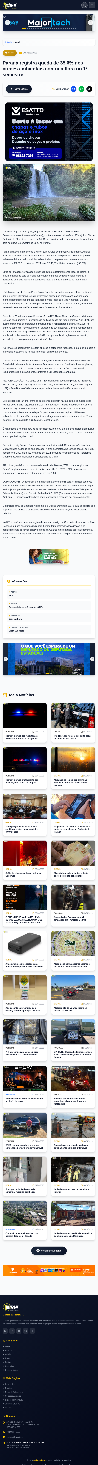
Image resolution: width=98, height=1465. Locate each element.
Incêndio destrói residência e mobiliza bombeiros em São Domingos (73, 1234)
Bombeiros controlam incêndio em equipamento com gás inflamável (71, 1146)
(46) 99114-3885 (13, 1432)
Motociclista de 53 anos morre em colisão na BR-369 (71, 1009)
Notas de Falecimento (13, 1392)
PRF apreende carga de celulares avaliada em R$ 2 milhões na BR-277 (23, 1053)
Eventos (7, 1388)
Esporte (7, 1358)
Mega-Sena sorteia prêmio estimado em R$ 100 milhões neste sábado (72, 965)
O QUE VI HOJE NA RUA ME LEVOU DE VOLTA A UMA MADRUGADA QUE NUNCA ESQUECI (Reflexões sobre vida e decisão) (23, 920)
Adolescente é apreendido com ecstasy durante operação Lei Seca (22, 1009)
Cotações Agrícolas (12, 1396)
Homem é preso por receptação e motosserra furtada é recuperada (22, 737)
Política (7, 1362)
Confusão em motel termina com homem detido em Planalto (21, 1234)
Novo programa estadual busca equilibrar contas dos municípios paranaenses (21, 829)
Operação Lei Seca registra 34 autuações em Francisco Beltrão (70, 918)
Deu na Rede (9, 1384)
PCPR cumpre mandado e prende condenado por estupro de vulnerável (24, 1146)
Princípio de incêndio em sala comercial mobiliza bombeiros (20, 1190)
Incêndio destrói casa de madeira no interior (72, 1190)
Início (8, 42)
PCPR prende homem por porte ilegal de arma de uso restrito (72, 737)
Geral (6, 1346)
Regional (7, 1350)
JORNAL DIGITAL (11, 1404)
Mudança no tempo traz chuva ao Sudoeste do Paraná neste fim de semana (70, 782)
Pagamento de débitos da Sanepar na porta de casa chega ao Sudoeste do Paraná (72, 829)
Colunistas (8, 1366)
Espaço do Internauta (13, 1400)
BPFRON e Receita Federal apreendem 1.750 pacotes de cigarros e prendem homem (73, 1054)
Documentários (10, 1370)
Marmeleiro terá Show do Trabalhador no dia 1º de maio (24, 1100)
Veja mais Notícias (48, 1251)
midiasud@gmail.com (15, 1437)
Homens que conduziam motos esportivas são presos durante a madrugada (70, 1101)
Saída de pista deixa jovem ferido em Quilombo (23, 874)
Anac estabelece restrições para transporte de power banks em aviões (24, 965)
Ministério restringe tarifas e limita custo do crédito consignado (71, 874)
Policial (7, 1354)
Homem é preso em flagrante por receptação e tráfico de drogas (21, 781)
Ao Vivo (7, 1408)
